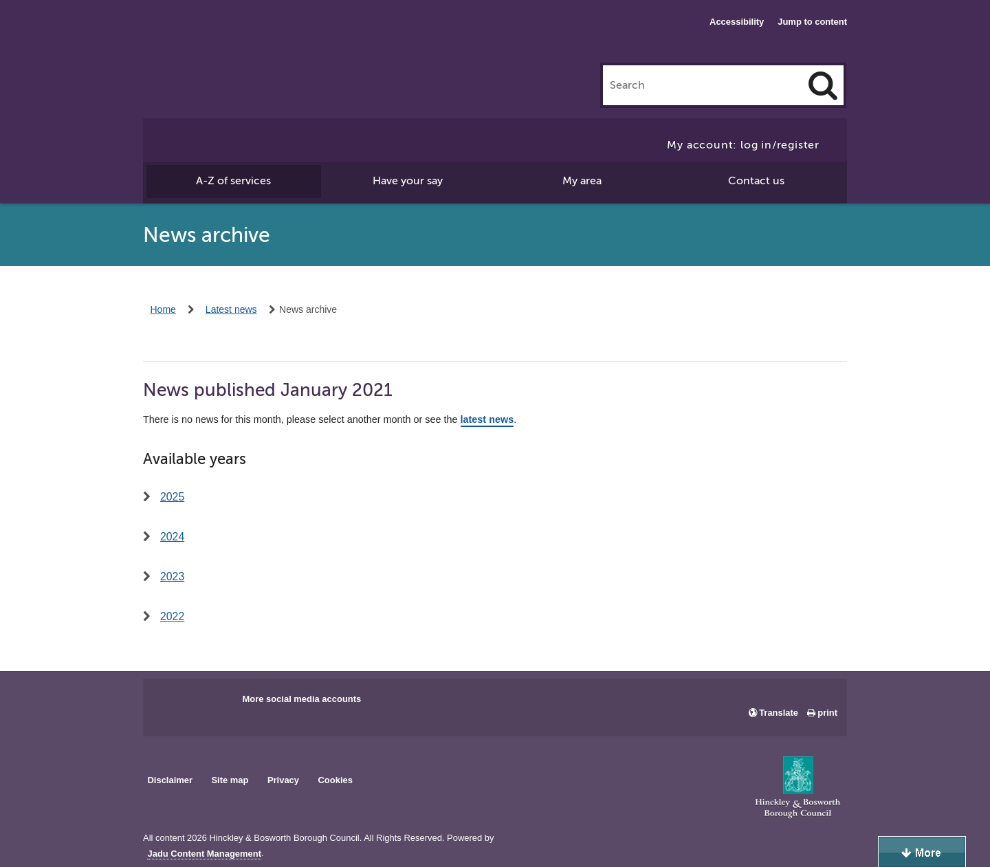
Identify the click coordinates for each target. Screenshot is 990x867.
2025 (172, 497)
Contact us (756, 181)
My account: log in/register (743, 145)
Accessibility (737, 22)
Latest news (231, 309)
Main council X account (210, 703)
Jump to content (812, 22)
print (827, 712)
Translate (778, 712)
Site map (229, 780)
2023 (172, 576)
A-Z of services (233, 181)
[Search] (823, 85)
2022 (172, 616)
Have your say (408, 181)
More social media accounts (301, 699)
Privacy (283, 780)
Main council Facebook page (168, 703)
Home (163, 309)
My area (582, 181)
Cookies (335, 780)
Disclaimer (169, 780)
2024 (172, 536)
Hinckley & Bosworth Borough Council (222, 37)
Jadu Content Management (204, 854)
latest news (487, 420)
